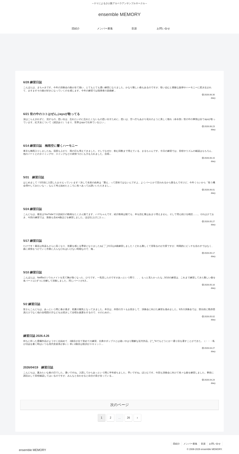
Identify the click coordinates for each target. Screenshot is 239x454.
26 (128, 417)
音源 (203, 443)
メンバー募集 (190, 443)
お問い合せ (215, 443)
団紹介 (176, 443)
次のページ (119, 405)
